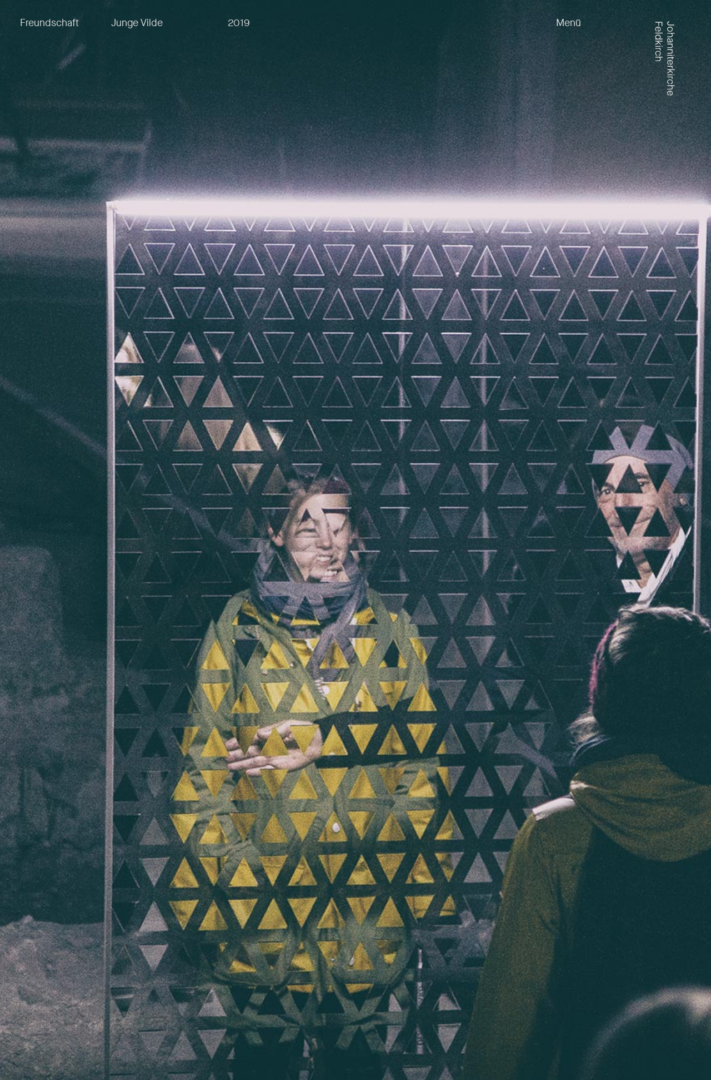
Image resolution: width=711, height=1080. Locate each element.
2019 (239, 22)
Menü (568, 23)
